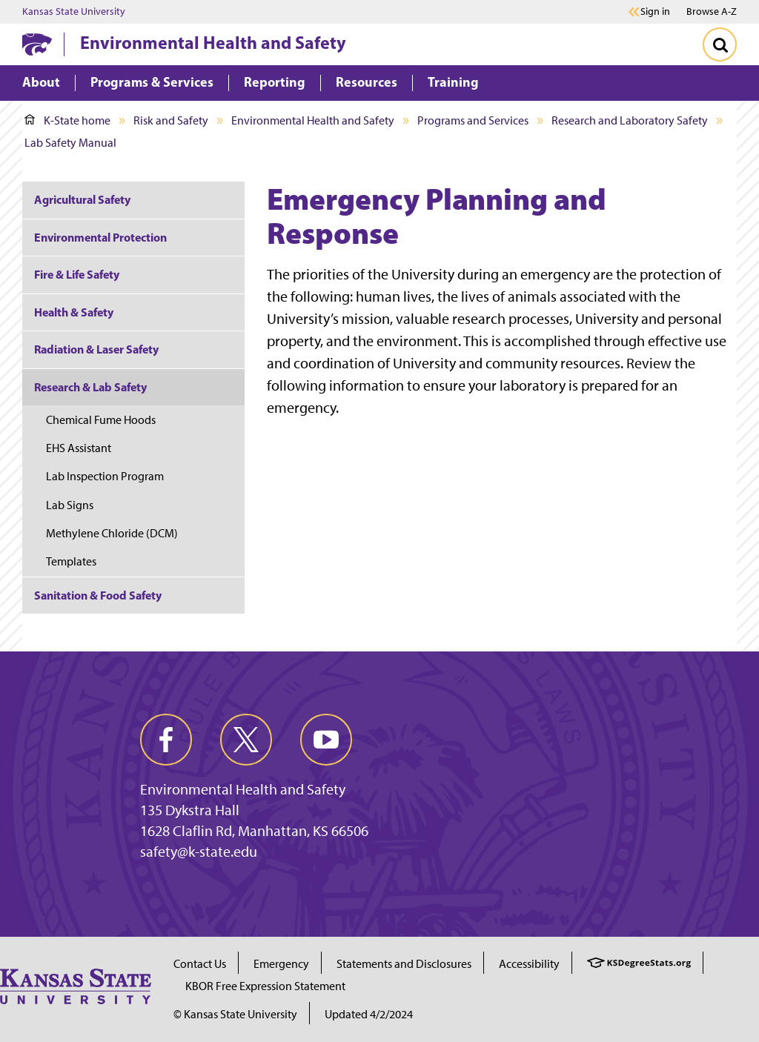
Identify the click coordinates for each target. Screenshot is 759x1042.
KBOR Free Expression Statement (265, 986)
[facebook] (166, 740)
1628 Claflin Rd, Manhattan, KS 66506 (254, 831)
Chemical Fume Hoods (101, 420)
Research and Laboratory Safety (629, 120)
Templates (71, 561)
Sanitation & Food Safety (98, 595)
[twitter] (246, 740)
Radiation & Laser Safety (96, 349)
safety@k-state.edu (198, 851)
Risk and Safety (170, 120)
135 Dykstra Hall (189, 810)
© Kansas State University (235, 1014)
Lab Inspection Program (105, 476)
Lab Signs (69, 505)
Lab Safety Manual (70, 143)
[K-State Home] (37, 44)
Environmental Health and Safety (213, 42)
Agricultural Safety (82, 199)
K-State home (67, 120)
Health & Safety (73, 312)
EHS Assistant (78, 448)
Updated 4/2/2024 (369, 1014)
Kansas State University (73, 12)
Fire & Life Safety (76, 274)
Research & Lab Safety (90, 386)
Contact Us (199, 964)
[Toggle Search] (720, 44)
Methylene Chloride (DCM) (112, 533)
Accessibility (529, 964)
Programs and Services (472, 120)
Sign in (655, 12)
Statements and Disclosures (404, 964)
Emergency (281, 964)
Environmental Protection (100, 237)
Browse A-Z (711, 11)
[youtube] (326, 740)
